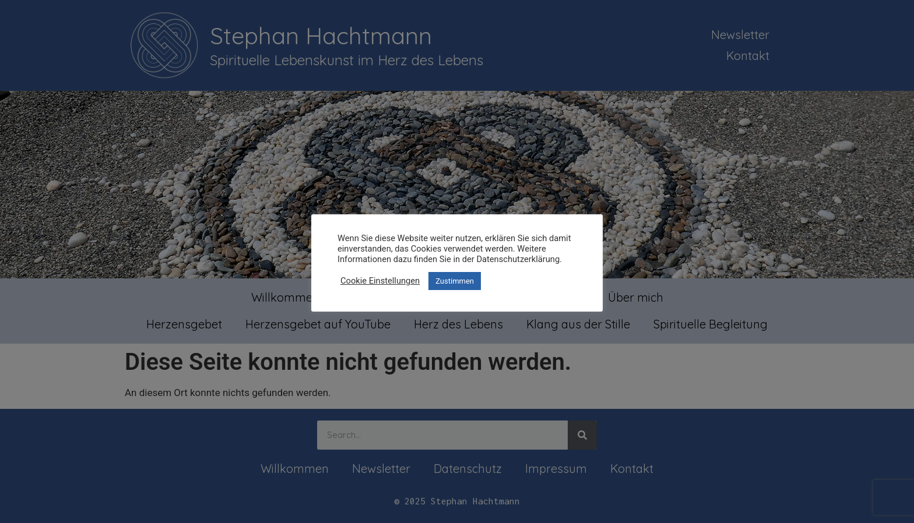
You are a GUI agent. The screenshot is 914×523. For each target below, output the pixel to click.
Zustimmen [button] (454, 281)
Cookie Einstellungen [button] (380, 280)
